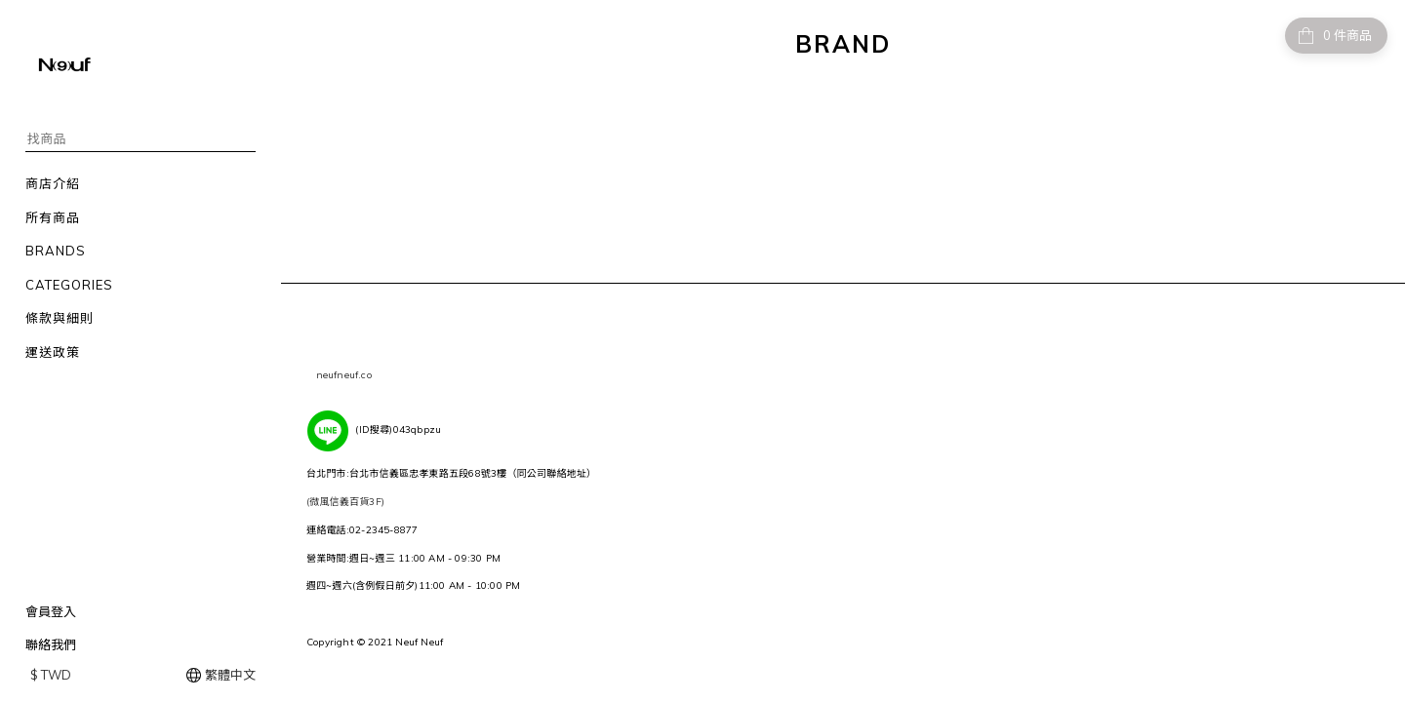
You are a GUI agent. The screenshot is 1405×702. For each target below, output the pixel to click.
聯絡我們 (50, 644)
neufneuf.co (344, 375)
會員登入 (50, 611)
